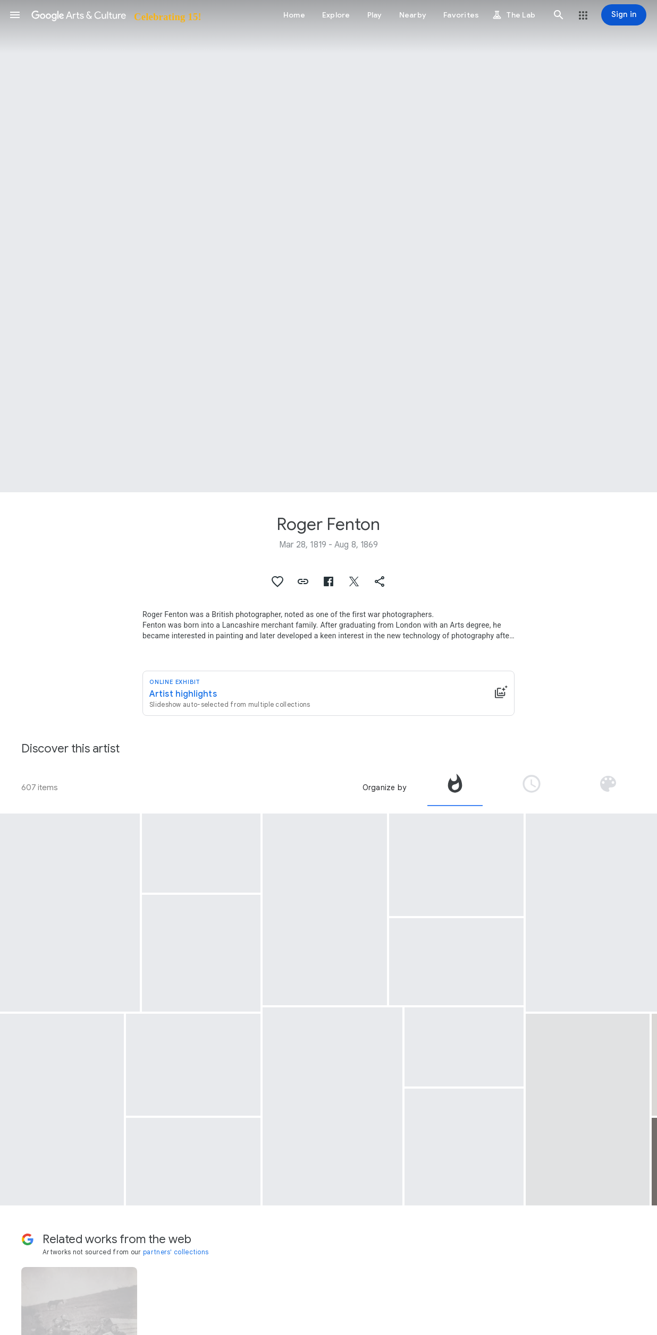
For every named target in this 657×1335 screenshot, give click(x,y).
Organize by (384, 787)
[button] (15, 15)
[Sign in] (623, 14)
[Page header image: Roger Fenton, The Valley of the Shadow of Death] (328, 246)
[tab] (455, 787)
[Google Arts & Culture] (115, 15)
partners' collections (175, 1252)
